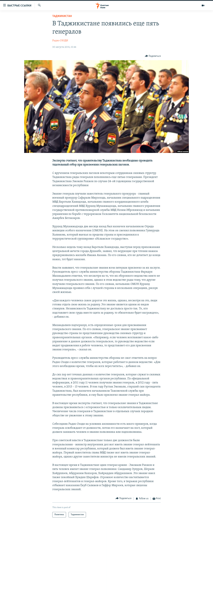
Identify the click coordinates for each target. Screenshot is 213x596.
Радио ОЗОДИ (60, 40)
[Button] (153, 56)
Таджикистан (62, 16)
